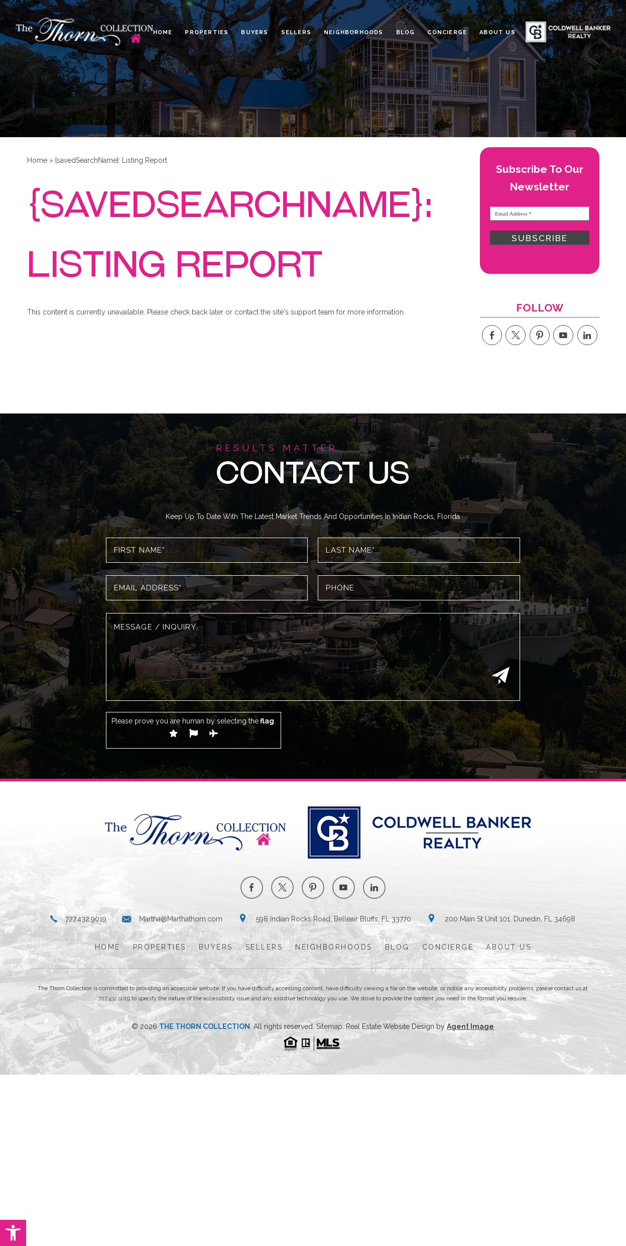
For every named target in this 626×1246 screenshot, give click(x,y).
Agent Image (470, 1026)
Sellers (296, 32)
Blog (405, 32)
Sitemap (329, 1026)
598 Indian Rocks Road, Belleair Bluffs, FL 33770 (333, 918)
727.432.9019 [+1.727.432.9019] (85, 918)
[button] (13, 1233)
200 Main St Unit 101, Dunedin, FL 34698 (510, 918)
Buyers (254, 32)
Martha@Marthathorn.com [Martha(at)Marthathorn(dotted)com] (180, 918)
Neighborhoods (354, 32)
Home (163, 32)
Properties (206, 32)
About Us (497, 32)
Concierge (447, 32)
